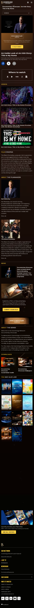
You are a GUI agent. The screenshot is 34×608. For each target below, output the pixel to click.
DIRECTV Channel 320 (7, 582)
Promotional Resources (7, 570)
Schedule (4, 561)
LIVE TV (3, 559)
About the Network (6, 555)
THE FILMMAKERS (11, 177)
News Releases (5, 567)
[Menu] (31, 2)
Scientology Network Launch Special (11, 552)
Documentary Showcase (11, 6)
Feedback (5, 603)
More (3, 216)
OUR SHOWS (4, 576)
